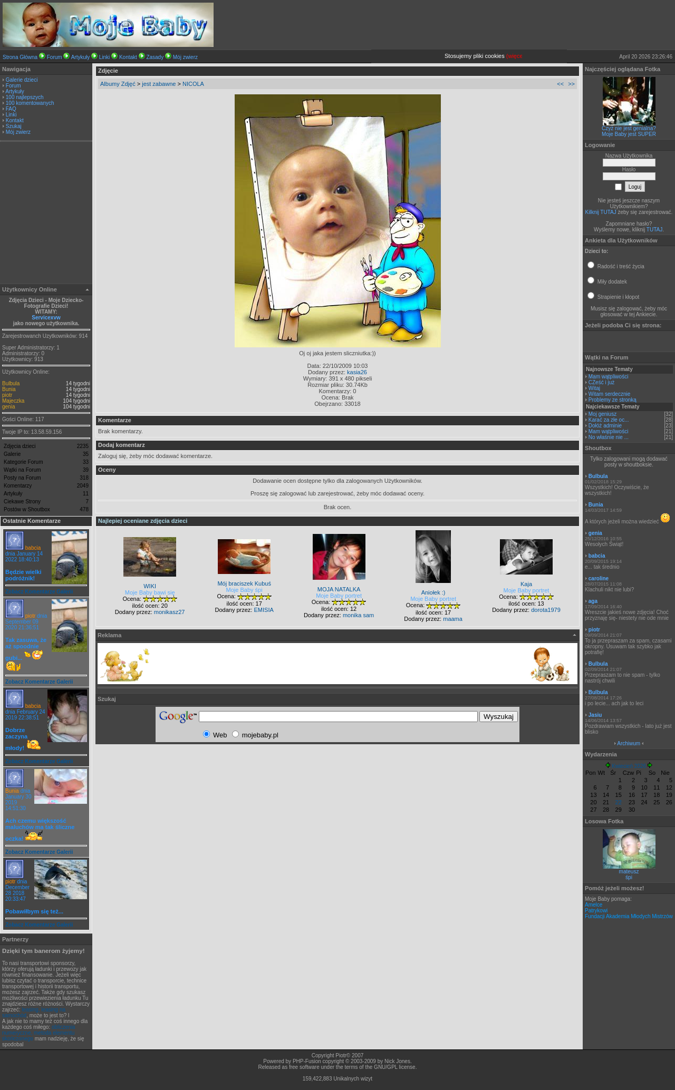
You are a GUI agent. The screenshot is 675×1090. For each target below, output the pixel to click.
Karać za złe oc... (609, 420)
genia (8, 407)
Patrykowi (596, 910)
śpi (628, 877)
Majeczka (13, 401)
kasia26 (357, 372)
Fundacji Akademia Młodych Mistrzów (629, 916)
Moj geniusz (602, 414)
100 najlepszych (25, 97)
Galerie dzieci (22, 80)
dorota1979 (546, 610)
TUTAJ (654, 229)
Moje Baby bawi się (150, 592)
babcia (33, 548)
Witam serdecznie (609, 394)
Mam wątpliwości (609, 376)
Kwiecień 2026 (629, 766)
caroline (599, 578)
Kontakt (128, 57)
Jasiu (595, 715)
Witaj (594, 388)
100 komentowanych (30, 103)
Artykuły (80, 57)
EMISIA (263, 610)
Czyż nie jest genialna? (629, 128)
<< (560, 84)
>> (571, 84)
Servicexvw (46, 317)
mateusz (629, 871)
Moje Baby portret (339, 595)
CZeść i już (601, 382)
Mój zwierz (185, 57)
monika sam (358, 615)
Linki (104, 57)
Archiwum (628, 743)
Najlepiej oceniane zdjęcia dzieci (142, 521)
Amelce (593, 905)
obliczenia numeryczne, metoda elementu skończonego (38, 1033)
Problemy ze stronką (613, 400)
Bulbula (11, 383)
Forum (54, 57)
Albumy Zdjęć (118, 84)
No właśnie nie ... (609, 437)
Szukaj (14, 126)
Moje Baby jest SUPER (629, 134)
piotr (7, 395)
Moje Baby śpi (244, 590)
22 (618, 802)
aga (593, 601)
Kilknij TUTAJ (600, 212)
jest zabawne (159, 84)
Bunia (9, 389)
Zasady (154, 57)
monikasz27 (169, 612)
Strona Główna (20, 57)
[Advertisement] (46, 214)
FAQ (11, 109)
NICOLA (193, 84)
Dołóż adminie (605, 426)
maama (452, 619)
